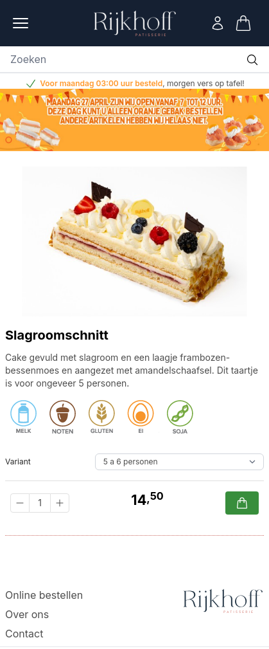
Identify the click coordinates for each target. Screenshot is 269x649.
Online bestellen (44, 595)
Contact (24, 633)
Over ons (27, 614)
